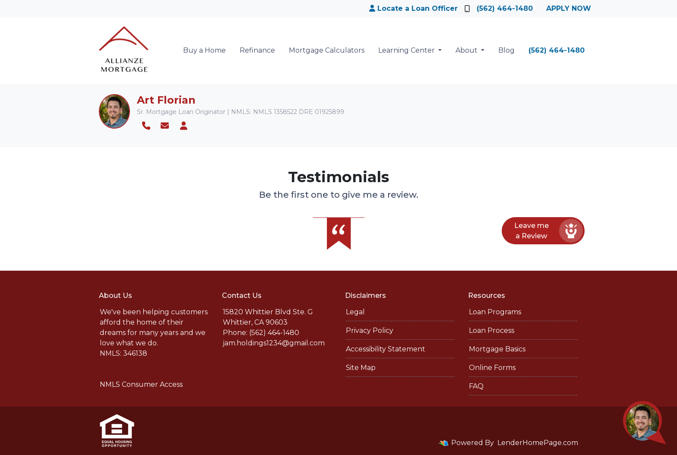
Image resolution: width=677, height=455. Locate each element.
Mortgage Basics (497, 349)
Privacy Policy (369, 330)
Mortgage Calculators (326, 50)
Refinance (257, 50)
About (467, 50)
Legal (355, 312)
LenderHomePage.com (537, 443)
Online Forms (492, 367)
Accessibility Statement (385, 349)
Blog (506, 50)
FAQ (476, 386)
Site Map (361, 367)
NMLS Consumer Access (141, 384)
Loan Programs (495, 312)
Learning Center (407, 50)
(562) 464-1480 (499, 8)
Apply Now (568, 8)
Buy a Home (204, 50)
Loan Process (491, 330)
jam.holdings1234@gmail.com (274, 343)
